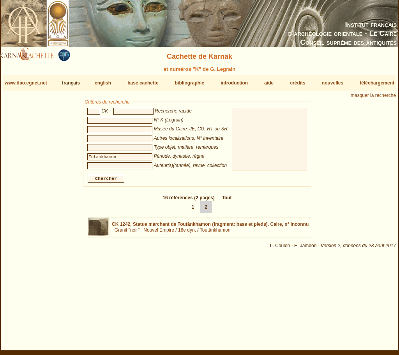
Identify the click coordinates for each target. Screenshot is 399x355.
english (103, 83)
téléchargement (377, 83)
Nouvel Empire (158, 233)
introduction (234, 83)
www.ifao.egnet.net (26, 83)
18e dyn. (187, 233)
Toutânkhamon (215, 233)
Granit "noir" (127, 233)
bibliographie (189, 83)
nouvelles (332, 83)
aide (269, 83)
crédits (297, 83)
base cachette (142, 83)
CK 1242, (210, 227)
